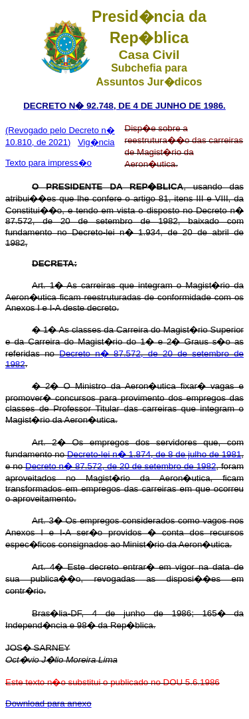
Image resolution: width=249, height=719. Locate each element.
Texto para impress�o (48, 163)
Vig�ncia (96, 142)
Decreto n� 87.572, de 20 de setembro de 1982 (120, 466)
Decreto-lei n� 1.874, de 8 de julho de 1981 (154, 454)
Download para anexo (48, 703)
